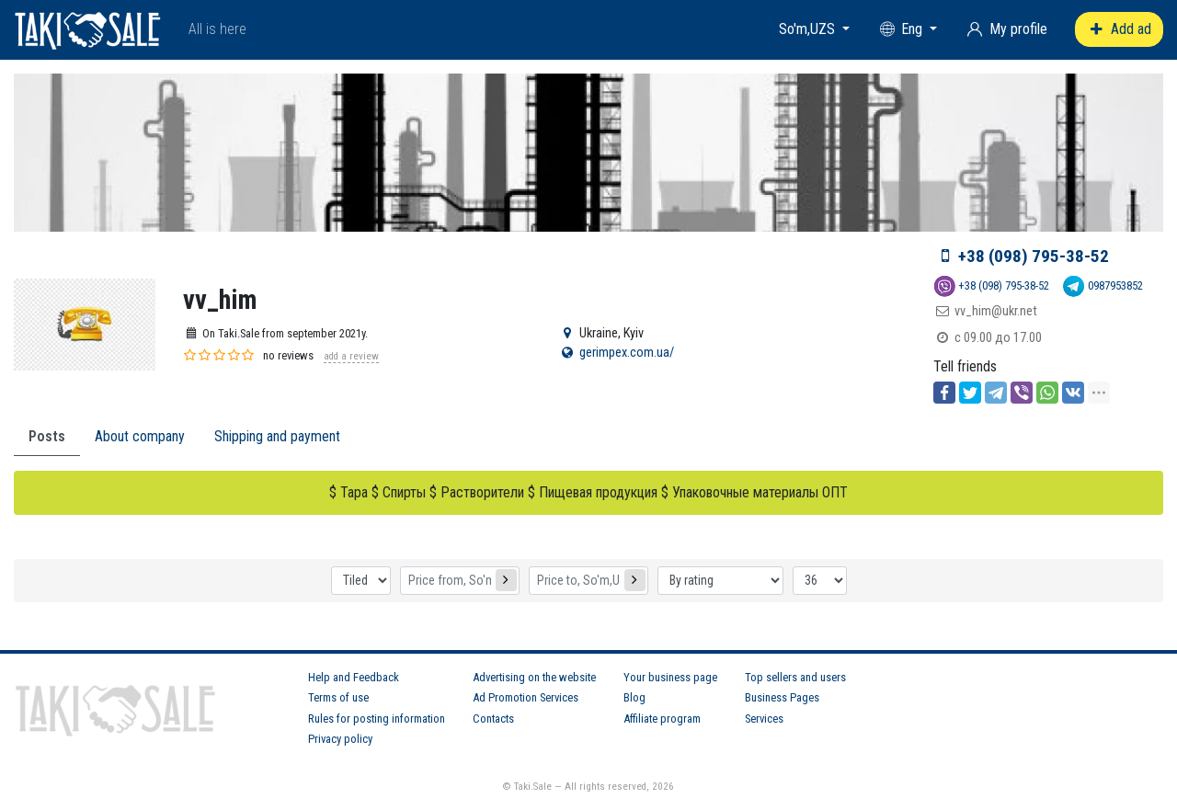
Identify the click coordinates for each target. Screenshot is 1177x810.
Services (764, 718)
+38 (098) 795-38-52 (1033, 256)
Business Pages (782, 697)
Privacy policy (340, 739)
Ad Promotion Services (525, 697)
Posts (47, 436)
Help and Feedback (353, 677)
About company (140, 436)
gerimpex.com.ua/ (626, 352)
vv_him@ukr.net (995, 311)
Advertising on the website (534, 677)
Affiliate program (662, 718)
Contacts (493, 718)
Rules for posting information (376, 718)
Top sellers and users (795, 677)
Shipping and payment (277, 436)
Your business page (670, 677)
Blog (634, 697)
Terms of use (338, 697)
